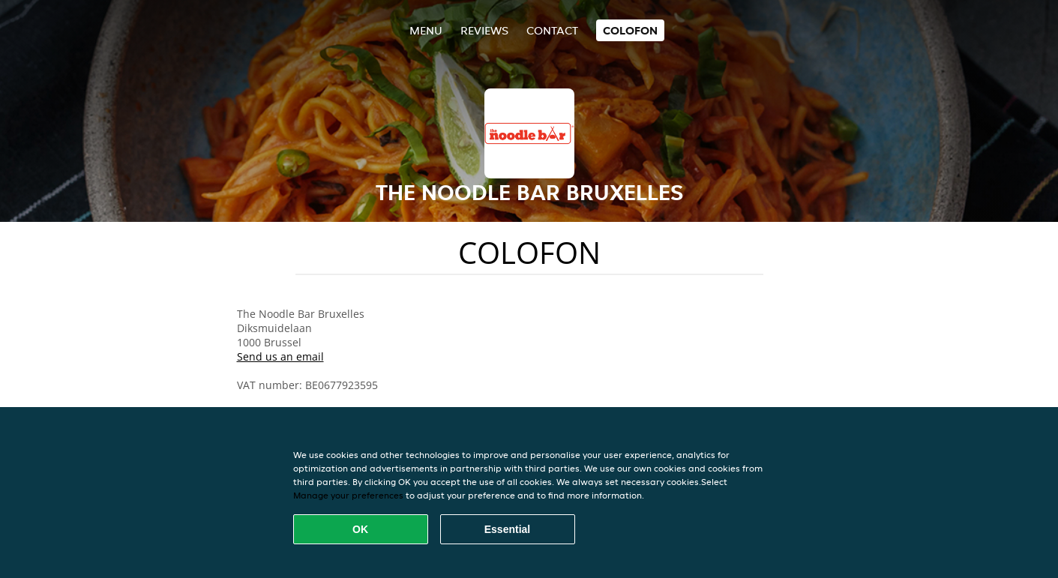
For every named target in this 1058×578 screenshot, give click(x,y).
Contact (552, 30)
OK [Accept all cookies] (360, 529)
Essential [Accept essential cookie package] (507, 529)
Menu (425, 30)
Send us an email (280, 356)
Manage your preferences (348, 495)
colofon (630, 30)
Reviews (484, 30)
